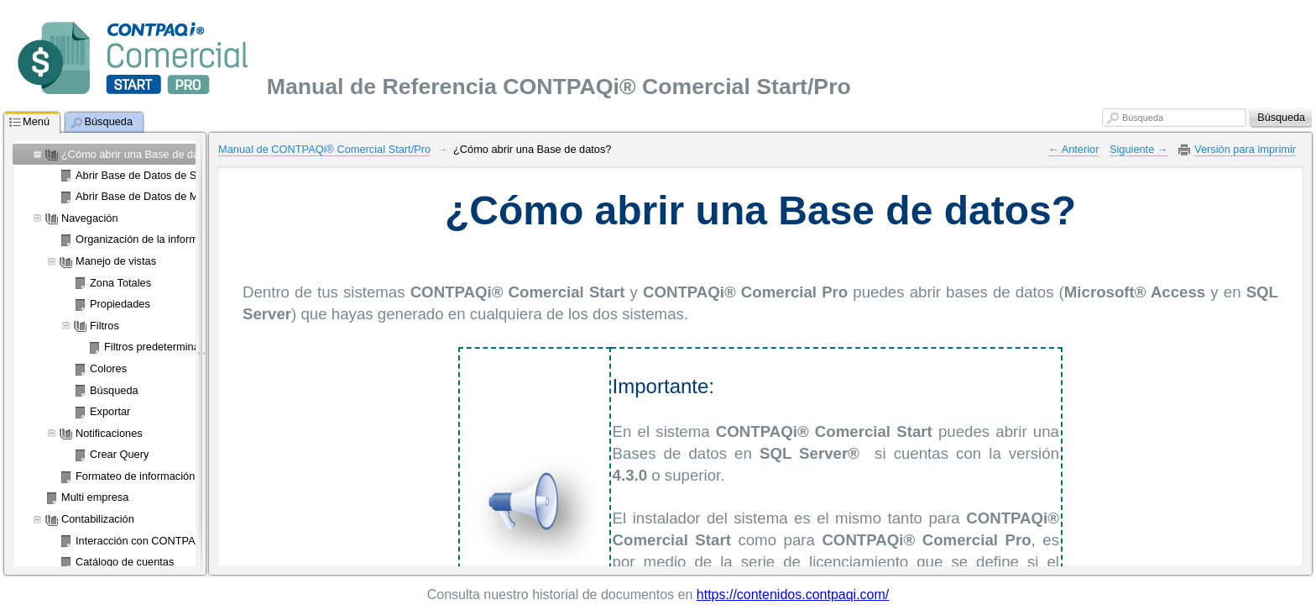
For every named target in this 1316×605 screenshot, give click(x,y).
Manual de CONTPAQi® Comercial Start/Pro (324, 149)
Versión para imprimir (1245, 149)
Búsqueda (1142, 118)
